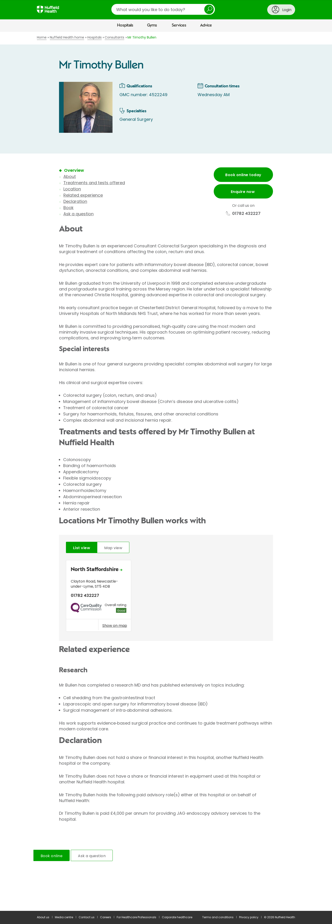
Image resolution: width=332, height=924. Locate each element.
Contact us (87, 917)
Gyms (152, 25)
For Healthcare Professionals (136, 917)
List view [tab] (81, 548)
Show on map (114, 625)
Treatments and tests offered (94, 183)
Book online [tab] (51, 856)
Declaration (75, 201)
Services (179, 25)
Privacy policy (248, 917)
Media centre (64, 917)
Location (72, 189)
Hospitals (125, 25)
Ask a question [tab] (92, 856)
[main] (166, 471)
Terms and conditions (218, 917)
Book (68, 207)
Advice (206, 25)
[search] (163, 9)
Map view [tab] (113, 548)
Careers (105, 917)
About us (43, 917)
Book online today (243, 175)
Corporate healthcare (177, 917)
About (69, 176)
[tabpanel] (166, 597)
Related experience (83, 195)
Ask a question (78, 214)
